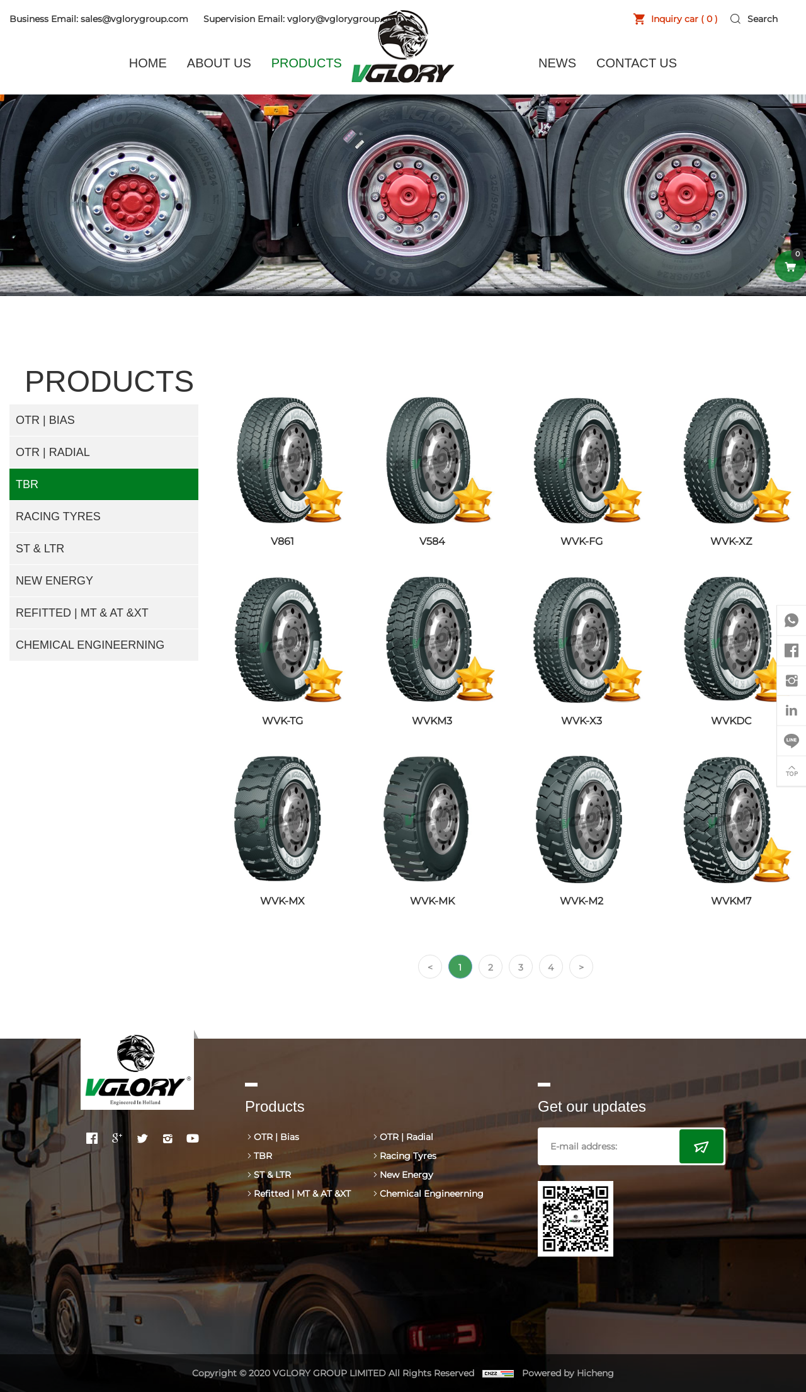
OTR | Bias (45, 420)
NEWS (557, 63)
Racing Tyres (58, 516)
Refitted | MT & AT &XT (82, 613)
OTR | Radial (53, 452)
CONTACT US (636, 63)
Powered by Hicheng (569, 1373)
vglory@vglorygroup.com (344, 19)
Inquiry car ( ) (683, 19)
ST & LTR (40, 548)
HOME (148, 63)
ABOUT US (219, 63)
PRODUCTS (306, 63)
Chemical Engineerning (90, 645)
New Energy (54, 580)
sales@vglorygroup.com (134, 19)
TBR (27, 484)
